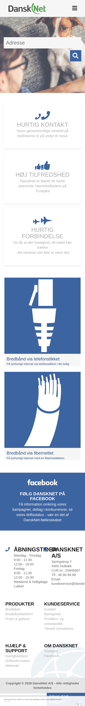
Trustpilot (51, 651)
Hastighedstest (16, 656)
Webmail (12, 665)
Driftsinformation (17, 661)
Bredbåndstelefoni (19, 614)
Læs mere (7, 701)
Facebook (51, 656)
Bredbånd (12, 609)
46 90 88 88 (67, 575)
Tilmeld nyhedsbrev (58, 628)
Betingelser (52, 614)
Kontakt (50, 609)
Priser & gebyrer (17, 619)
